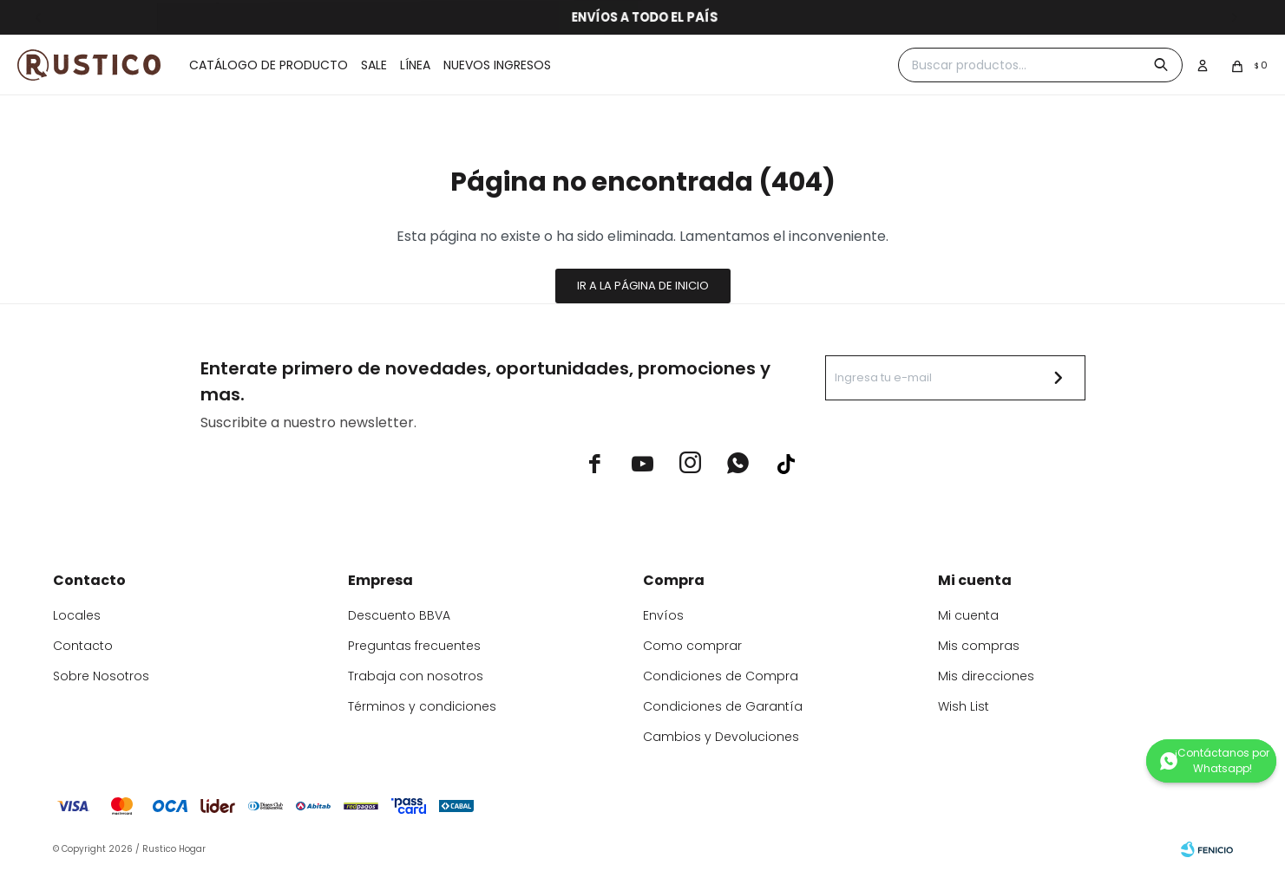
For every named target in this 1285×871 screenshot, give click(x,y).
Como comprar (692, 645)
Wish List (963, 706)
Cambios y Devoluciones (721, 736)
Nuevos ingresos (497, 65)
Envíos (663, 615)
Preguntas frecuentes (414, 645)
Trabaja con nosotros (415, 676)
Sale (374, 65)
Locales (77, 615)
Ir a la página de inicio (643, 285)
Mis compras (978, 645)
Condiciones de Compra (720, 676)
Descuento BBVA (399, 615)
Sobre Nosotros (101, 676)
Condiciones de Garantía (723, 706)
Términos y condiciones (422, 706)
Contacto (83, 645)
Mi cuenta (968, 615)
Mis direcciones (986, 676)
